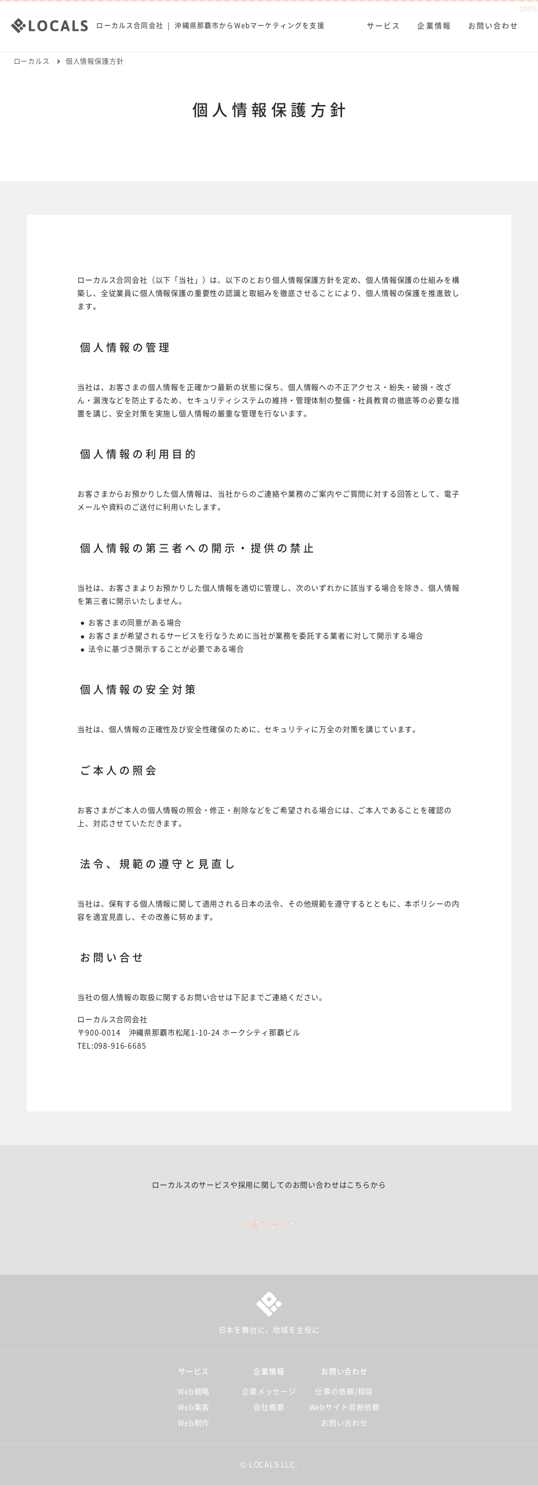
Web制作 (194, 1423)
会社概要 (268, 1407)
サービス (382, 22)
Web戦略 (194, 1391)
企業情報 (432, 22)
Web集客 (194, 1407)
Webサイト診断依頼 (344, 1407)
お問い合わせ (491, 22)
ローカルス (32, 61)
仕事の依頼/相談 (344, 1391)
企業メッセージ (269, 1391)
